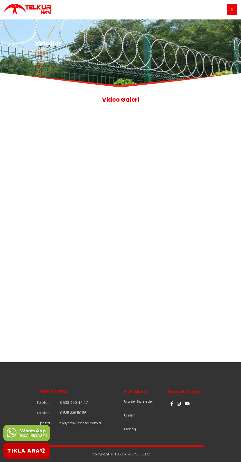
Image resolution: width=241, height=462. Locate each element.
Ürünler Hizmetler (138, 401)
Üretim (130, 415)
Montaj (130, 429)
